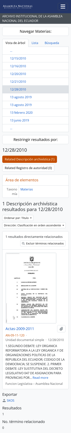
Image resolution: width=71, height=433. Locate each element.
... (11, 51)
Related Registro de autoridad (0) (28, 168)
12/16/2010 (18, 66)
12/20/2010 (18, 74)
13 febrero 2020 (21, 113)
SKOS (8, 400)
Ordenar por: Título (16, 218)
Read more (40, 378)
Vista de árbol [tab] (15, 43)
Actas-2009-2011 (19, 328)
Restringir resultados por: (35, 139)
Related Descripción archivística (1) (30, 159)
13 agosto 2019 (21, 97)
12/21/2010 (18, 82)
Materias (26, 189)
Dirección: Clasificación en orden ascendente (33, 225)
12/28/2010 (18, 89)
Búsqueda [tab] (52, 43)
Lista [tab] (35, 43)
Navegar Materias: (35, 31)
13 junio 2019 (19, 120)
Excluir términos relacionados (43, 243)
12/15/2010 (18, 58)
